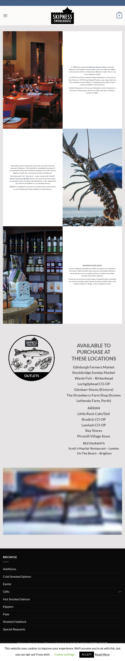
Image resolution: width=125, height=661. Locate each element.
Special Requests (14, 629)
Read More (102, 654)
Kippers (8, 606)
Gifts (6, 591)
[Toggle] (119, 591)
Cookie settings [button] (64, 654)
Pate (6, 614)
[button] (5, 15)
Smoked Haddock (14, 621)
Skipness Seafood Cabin (97, 67)
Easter (7, 584)
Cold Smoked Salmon (17, 576)
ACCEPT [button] (87, 654)
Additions (9, 569)
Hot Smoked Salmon (16, 599)
